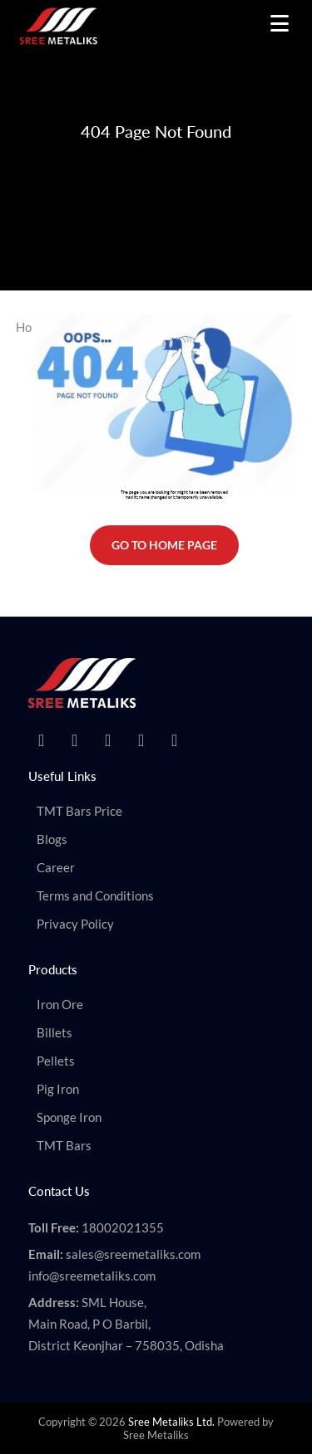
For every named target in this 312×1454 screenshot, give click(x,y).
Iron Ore (60, 1004)
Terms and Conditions (95, 895)
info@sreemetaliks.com (92, 1275)
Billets (54, 1032)
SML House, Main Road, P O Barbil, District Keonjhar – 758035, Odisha (126, 1324)
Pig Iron (58, 1088)
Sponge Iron (69, 1117)
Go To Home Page (164, 545)
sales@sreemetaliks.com (133, 1254)
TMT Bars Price (79, 810)
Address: (53, 1302)
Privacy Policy (75, 923)
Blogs (52, 839)
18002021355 (123, 1227)
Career (56, 867)
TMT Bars (64, 1145)
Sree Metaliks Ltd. (171, 1421)
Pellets (56, 1060)
